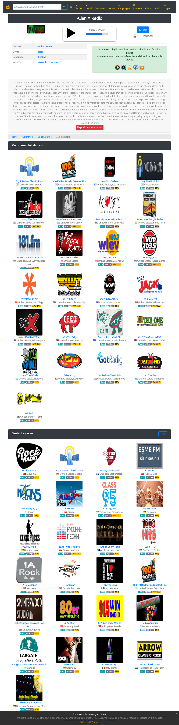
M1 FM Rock (149, 508)
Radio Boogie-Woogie (29, 702)
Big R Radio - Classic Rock (29, 181)
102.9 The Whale (29, 375)
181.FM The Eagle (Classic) (29, 257)
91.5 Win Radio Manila (109, 623)
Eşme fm (149, 470)
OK (82, 721)
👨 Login (167, 7)
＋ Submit (148, 7)
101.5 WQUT (69, 299)
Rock (40, 51)
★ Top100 (79, 7)
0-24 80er (69, 623)
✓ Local (89, 7)
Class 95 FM (109, 508)
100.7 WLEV (109, 257)
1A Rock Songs (29, 585)
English (42, 57)
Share (143, 29)
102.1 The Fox (149, 375)
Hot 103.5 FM (149, 257)
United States (45, 46)
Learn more (93, 722)
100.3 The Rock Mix (150, 181)
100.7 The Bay (29, 219)
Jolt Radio (29, 413)
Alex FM (69, 508)
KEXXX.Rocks (29, 547)
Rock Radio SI (29, 470)
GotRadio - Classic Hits (109, 375)
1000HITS (150, 547)
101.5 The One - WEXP (149, 337)
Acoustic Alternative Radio (109, 219)
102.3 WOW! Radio (109, 299)
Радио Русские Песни (69, 547)
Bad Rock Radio (69, 257)
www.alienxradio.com (49, 62)
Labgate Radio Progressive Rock (29, 664)
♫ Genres (111, 7)
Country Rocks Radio (109, 470)
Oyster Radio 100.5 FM (109, 337)
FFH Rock (69, 664)
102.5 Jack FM (149, 299)
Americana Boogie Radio (150, 219)
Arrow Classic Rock (149, 664)
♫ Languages (124, 7)
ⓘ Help (157, 7)
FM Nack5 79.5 (29, 508)
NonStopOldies (109, 181)
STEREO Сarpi (109, 664)
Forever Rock (109, 585)
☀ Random (137, 7)
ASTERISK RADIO (29, 299)
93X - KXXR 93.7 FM (29, 337)
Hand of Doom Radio (109, 547)
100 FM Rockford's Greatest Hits (69, 181)
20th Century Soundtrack (69, 219)
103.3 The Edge (69, 337)
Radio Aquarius (150, 623)
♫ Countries (100, 7)
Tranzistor (69, 585)
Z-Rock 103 (69, 375)
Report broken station (89, 127)
